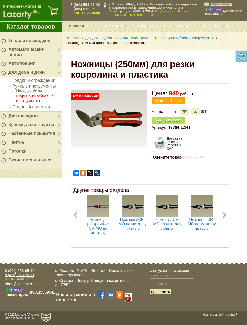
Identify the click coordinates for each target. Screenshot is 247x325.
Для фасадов (23, 115)
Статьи (93, 26)
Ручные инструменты (34, 86)
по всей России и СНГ (174, 143)
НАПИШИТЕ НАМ (145, 11)
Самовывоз (119, 15)
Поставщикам (142, 26)
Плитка (16, 142)
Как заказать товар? (144, 15)
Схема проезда (119, 11)
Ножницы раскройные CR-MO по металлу (98, 226)
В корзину (168, 120)
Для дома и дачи (26, 72)
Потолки (17, 151)
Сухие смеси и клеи (30, 159)
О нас (202, 26)
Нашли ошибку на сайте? (220, 314)
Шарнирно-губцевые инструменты (34, 98)
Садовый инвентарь (32, 106)
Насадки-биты (29, 91)
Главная (76, 26)
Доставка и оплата (176, 26)
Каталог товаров (31, 26)
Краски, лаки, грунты (31, 124)
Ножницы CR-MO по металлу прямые (132, 223)
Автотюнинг (21, 63)
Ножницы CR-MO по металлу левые (167, 223)
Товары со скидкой (29, 40)
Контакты (219, 26)
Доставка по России (174, 11)
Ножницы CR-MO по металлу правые (202, 223)
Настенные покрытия (31, 133)
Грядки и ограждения (33, 80)
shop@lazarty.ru (221, 4)
